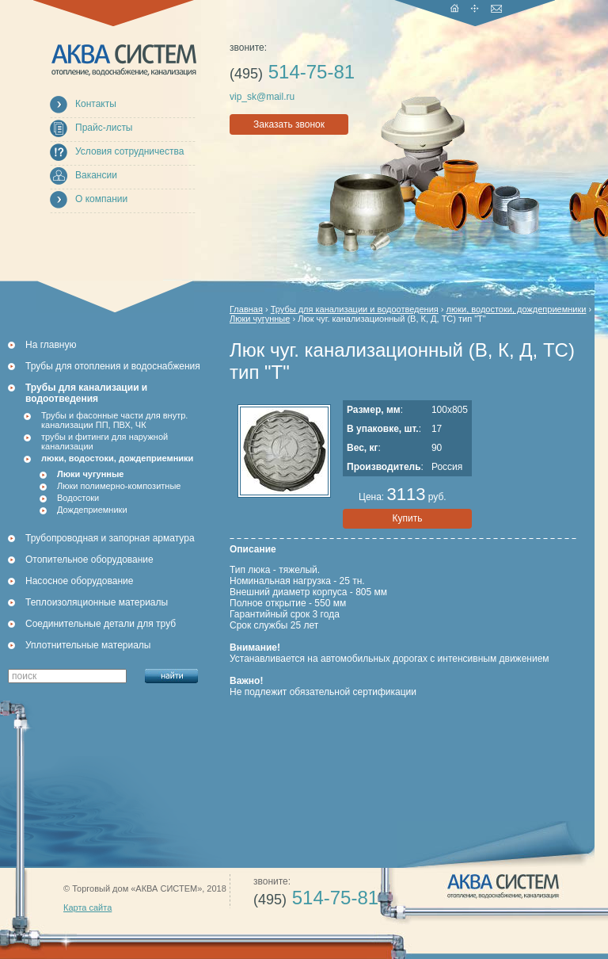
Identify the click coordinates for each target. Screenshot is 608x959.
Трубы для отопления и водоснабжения (112, 366)
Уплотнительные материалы (87, 645)
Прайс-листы (104, 127)
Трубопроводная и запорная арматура (110, 538)
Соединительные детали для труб (100, 623)
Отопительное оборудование (89, 559)
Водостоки (78, 497)
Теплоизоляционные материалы (96, 602)
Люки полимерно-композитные (118, 486)
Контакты (95, 103)
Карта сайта (87, 907)
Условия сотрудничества (129, 151)
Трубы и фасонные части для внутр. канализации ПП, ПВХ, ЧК (114, 420)
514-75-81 (292, 71)
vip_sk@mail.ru (262, 96)
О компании (101, 198)
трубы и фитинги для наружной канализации (104, 441)
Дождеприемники (92, 509)
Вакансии (96, 175)
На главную (50, 344)
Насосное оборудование (79, 580)
